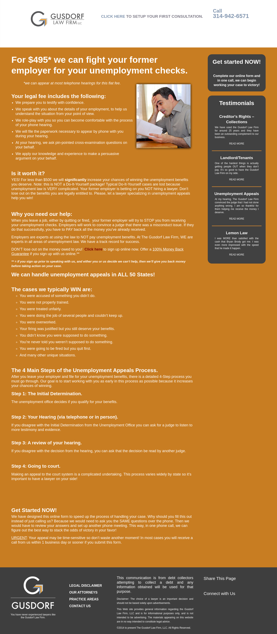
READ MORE (236, 143)
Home (34, 43)
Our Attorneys (62, 43)
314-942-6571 (231, 16)
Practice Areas (100, 43)
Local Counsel (139, 43)
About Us (171, 43)
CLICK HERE (113, 16)
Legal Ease (199, 43)
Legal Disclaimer (85, 585)
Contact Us (229, 43)
